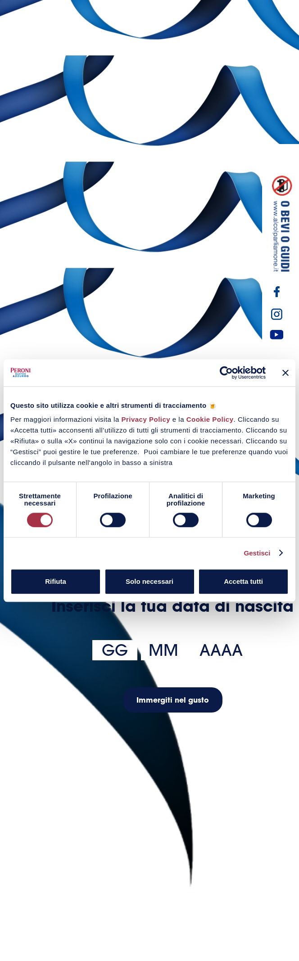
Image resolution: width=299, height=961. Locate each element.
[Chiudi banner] (285, 373)
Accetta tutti (243, 581)
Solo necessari (149, 581)
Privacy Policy (145, 419)
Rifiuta (55, 581)
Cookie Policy (210, 419)
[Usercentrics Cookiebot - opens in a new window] (226, 372)
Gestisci (257, 553)
